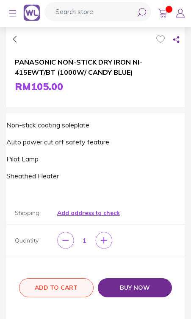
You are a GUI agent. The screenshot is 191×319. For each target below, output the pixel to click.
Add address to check (88, 213)
